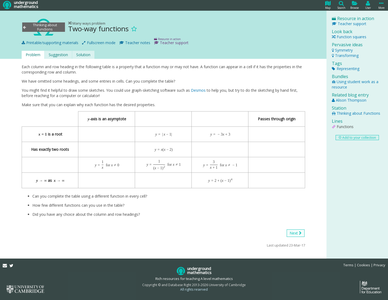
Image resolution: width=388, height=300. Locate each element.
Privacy (379, 265)
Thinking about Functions (356, 113)
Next (296, 233)
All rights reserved (194, 289)
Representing (345, 68)
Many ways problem (86, 23)
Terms (348, 265)
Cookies (363, 265)
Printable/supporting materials (50, 42)
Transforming (345, 55)
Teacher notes (134, 42)
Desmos (198, 90)
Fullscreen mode (99, 42)
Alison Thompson (349, 100)
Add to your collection (357, 137)
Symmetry (342, 50)
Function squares (349, 36)
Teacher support (349, 23)
